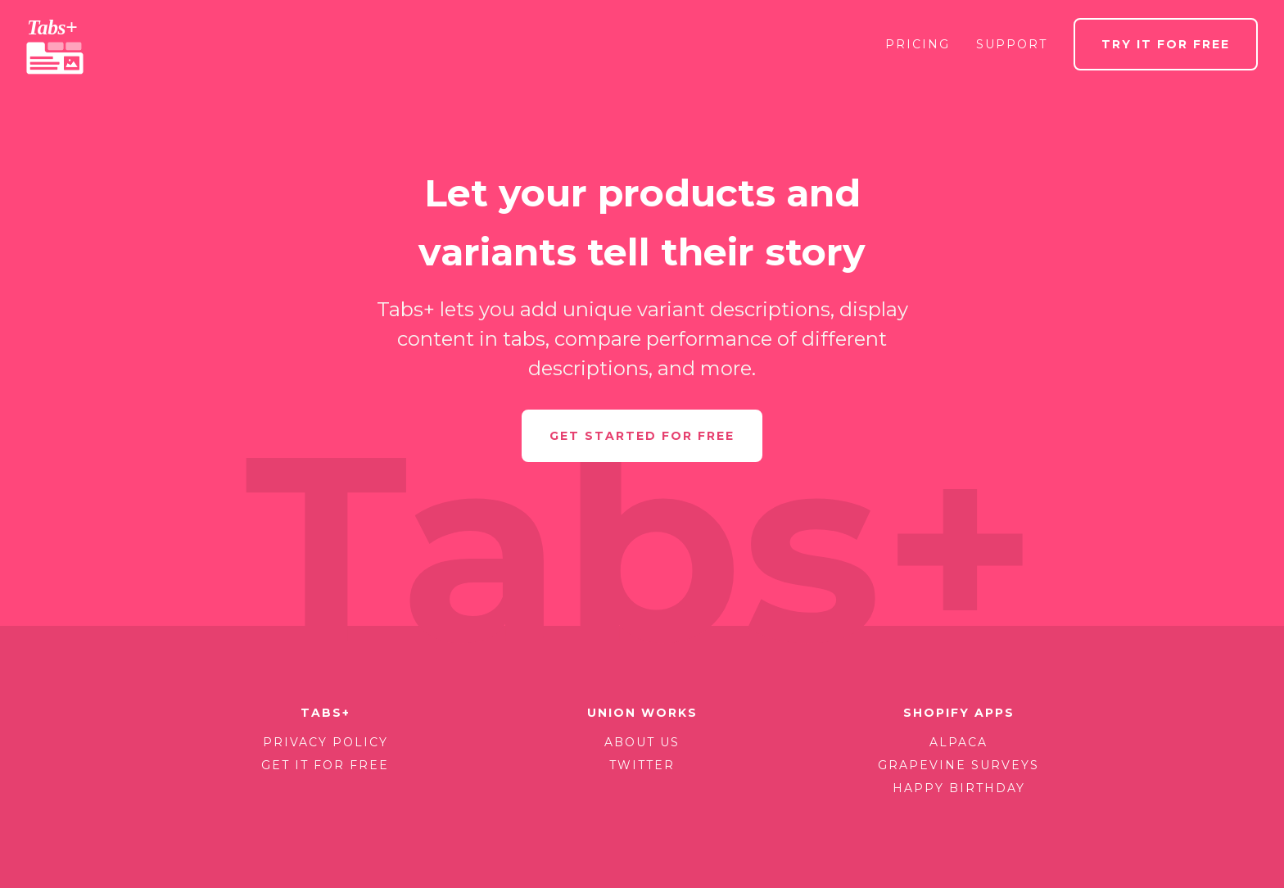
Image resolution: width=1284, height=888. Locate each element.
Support (1011, 44)
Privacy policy (325, 742)
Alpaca (958, 742)
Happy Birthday (959, 788)
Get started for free (642, 435)
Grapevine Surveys (958, 765)
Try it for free (1165, 44)
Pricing (917, 44)
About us (642, 742)
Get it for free (325, 765)
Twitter (642, 765)
